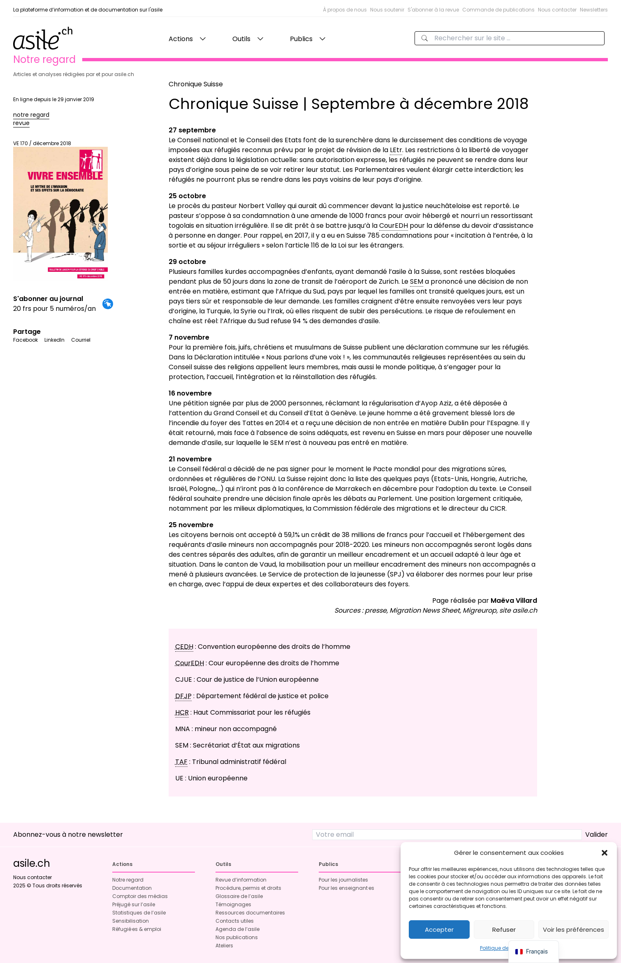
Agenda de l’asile (237, 929)
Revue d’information (240, 879)
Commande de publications (498, 9)
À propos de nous (345, 9)
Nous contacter (557, 9)
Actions (181, 39)
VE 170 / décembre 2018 (60, 210)
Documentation (132, 887)
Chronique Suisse (196, 84)
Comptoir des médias (140, 896)
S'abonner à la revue (433, 9)
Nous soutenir (387, 9)
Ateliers (224, 945)
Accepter (439, 929)
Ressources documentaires (250, 912)
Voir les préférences (573, 929)
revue (21, 123)
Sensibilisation (130, 920)
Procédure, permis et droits (248, 887)
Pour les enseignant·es (346, 887)
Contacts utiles (234, 920)
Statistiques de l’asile (139, 912)
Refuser (504, 929)
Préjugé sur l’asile (133, 904)
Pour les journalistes (343, 879)
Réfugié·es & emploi (136, 929)
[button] (604, 853)
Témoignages (233, 904)
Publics (301, 39)
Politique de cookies (504, 947)
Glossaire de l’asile (239, 896)
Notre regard (128, 879)
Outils (241, 39)
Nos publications (236, 937)
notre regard (31, 115)
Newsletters (594, 9)
